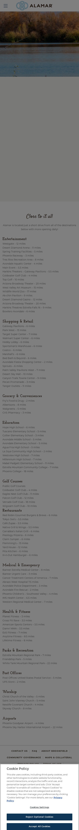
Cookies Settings (39, 809)
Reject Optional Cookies (39, 818)
